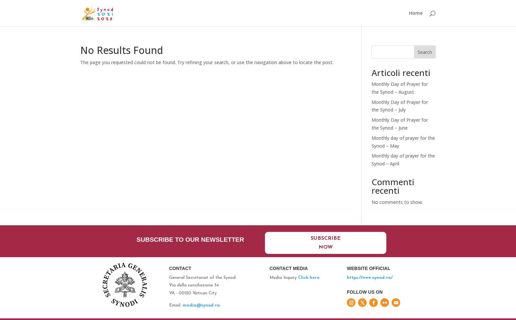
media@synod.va (201, 305)
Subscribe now (326, 243)
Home (416, 13)
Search (425, 52)
